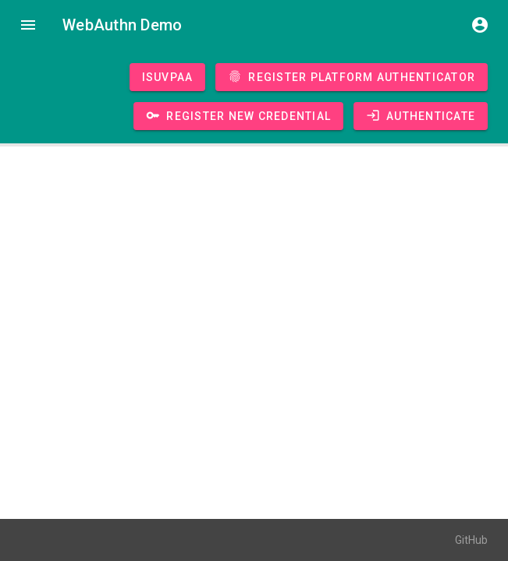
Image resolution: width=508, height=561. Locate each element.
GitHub (471, 540)
